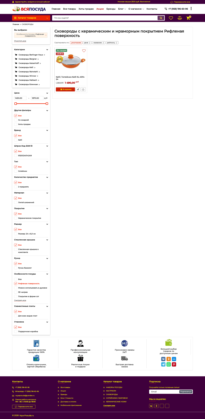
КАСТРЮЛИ (111, 391)
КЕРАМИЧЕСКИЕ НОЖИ (116, 402)
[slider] (15, 103)
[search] (107, 18)
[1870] (37, 98)
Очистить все (20, 41)
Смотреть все (20, 300)
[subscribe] (171, 392)
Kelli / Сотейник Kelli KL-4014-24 (71, 79)
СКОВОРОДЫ (112, 394)
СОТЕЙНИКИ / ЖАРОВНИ (117, 398)
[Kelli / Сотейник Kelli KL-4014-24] (71, 63)
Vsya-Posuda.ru (26, 415)
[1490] (20, 98)
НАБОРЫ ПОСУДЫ (114, 387)
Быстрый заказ (78, 90)
